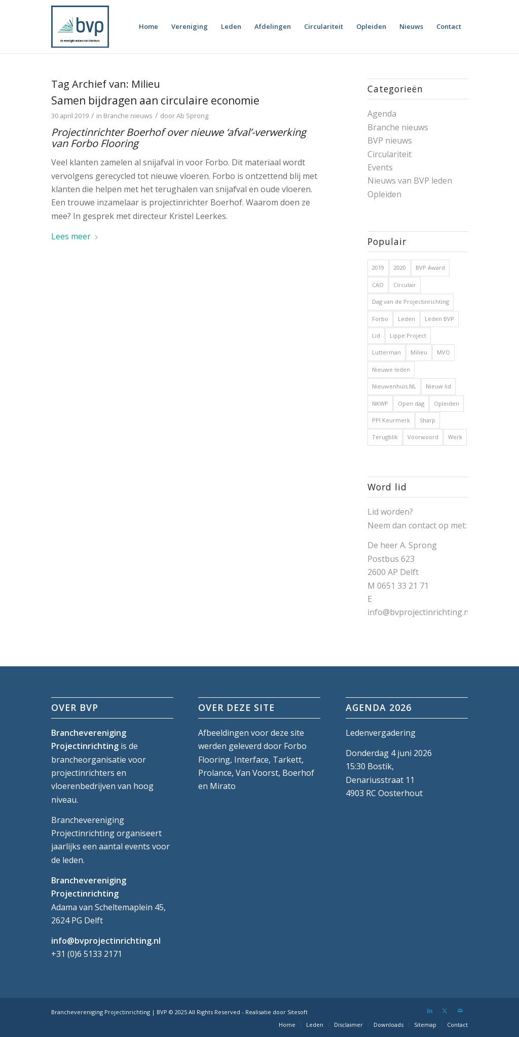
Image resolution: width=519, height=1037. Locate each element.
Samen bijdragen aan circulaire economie (155, 100)
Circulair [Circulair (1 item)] (404, 285)
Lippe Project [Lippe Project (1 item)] (408, 335)
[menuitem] (148, 26)
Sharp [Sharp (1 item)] (427, 420)
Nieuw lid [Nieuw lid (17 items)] (438, 386)
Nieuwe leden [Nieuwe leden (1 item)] (391, 369)
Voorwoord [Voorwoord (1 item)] (422, 437)
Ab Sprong (192, 115)
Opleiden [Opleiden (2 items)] (446, 403)
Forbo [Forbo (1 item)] (380, 319)
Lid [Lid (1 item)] (376, 335)
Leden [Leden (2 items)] (406, 319)
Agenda (381, 113)
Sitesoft (297, 1012)
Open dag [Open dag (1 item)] (411, 403)
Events (380, 167)
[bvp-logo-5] (80, 26)
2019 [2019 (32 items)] (378, 267)
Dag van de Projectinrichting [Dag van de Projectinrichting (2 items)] (410, 301)
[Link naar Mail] (460, 1010)
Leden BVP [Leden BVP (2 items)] (439, 319)
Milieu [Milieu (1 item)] (419, 352)
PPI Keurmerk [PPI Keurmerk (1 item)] (391, 420)
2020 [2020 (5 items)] (400, 267)
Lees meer (75, 236)
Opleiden (384, 194)
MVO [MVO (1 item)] (443, 352)
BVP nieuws (389, 140)
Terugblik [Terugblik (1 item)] (385, 437)
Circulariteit (389, 154)
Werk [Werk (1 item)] (455, 437)
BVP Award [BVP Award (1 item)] (430, 267)
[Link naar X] (445, 1010)
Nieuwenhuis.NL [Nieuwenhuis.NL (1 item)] (394, 386)
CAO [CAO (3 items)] (378, 285)
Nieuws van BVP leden (409, 180)
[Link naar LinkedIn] (429, 1010)
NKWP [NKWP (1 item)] (380, 403)
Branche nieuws (128, 115)
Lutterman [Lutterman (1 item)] (386, 352)
